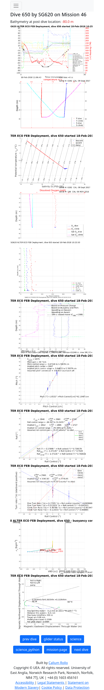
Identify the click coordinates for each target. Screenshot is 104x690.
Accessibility (25, 682)
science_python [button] (27, 649)
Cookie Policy (52, 687)
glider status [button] (53, 639)
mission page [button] (57, 649)
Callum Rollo (58, 663)
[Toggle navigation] (16, 6)
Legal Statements (51, 682)
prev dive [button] (30, 639)
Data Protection (77, 687)
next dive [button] (81, 649)
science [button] (75, 639)
